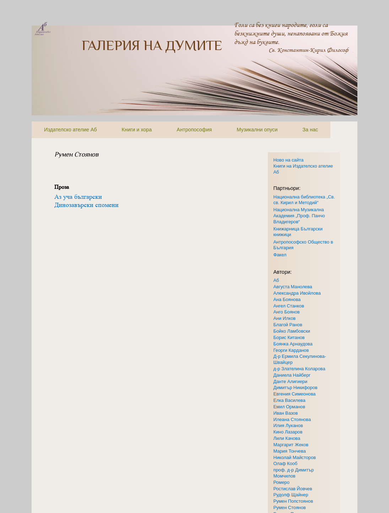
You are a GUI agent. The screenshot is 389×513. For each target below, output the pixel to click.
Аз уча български (78, 196)
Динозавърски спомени (86, 204)
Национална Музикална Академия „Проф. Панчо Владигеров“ (299, 215)
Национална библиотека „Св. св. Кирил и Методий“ (304, 200)
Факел (280, 254)
